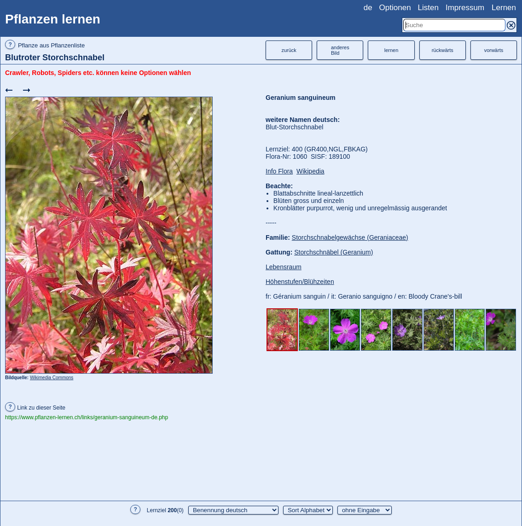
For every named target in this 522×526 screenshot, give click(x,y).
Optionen (395, 7)
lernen (391, 50)
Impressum (465, 7)
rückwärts (442, 50)
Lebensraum (284, 267)
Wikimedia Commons (51, 377)
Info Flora (279, 171)
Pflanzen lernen (52, 19)
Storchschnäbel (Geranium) (333, 252)
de (368, 7)
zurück (288, 50)
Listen (428, 7)
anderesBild (340, 50)
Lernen (504, 7)
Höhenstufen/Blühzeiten (300, 281)
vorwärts (494, 50)
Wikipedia (310, 171)
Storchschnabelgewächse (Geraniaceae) (350, 237)
